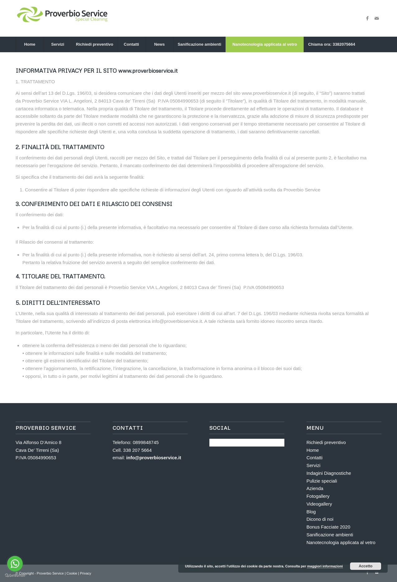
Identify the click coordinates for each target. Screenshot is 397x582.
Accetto (365, 566)
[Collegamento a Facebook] (367, 18)
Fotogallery (317, 496)
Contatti (314, 457)
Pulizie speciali (321, 480)
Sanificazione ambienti (329, 534)
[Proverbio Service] (62, 18)
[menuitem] (30, 44)
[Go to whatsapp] (15, 563)
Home (312, 450)
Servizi (313, 465)
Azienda (314, 488)
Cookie (72, 573)
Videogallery (319, 503)
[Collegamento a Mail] (376, 18)
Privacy (85, 573)
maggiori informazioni (325, 566)
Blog (311, 511)
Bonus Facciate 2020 (328, 526)
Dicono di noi (320, 519)
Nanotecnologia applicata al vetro (341, 542)
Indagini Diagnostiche (328, 473)
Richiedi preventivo (326, 442)
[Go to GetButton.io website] (15, 576)
